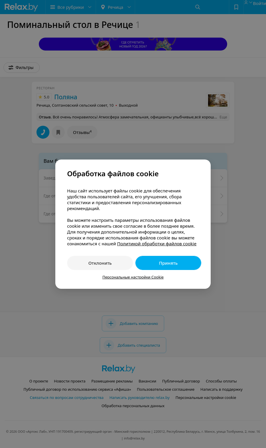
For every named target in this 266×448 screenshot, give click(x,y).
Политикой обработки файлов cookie (157, 243)
